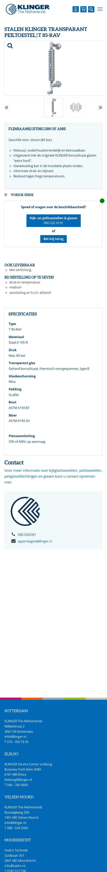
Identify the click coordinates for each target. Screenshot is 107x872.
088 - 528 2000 (17, 828)
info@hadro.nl (14, 866)
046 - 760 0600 (17, 785)
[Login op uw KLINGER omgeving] (76, 9)
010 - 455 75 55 (18, 742)
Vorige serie (22, 195)
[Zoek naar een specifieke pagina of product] (91, 9)
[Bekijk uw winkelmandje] (83, 9)
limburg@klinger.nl (18, 780)
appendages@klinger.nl (35, 541)
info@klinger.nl (15, 737)
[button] (100, 9)
